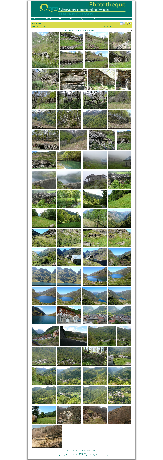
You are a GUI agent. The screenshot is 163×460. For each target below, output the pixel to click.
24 (65, 30)
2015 (129, 30)
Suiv (91, 450)
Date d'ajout (36, 26)
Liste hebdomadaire (112, 26)
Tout (92, 30)
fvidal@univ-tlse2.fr (62, 455)
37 (81, 30)
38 (83, 30)
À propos (84, 19)
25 (67, 30)
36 (78, 30)
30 (72, 30)
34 (74, 30)
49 (85, 30)
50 (87, 30)
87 (88, 450)
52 (89, 30)
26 (69, 30)
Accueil (34, 23)
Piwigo (84, 453)
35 (76, 30)
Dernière (95, 450)
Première (67, 450)
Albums (37, 19)
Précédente (74, 450)
